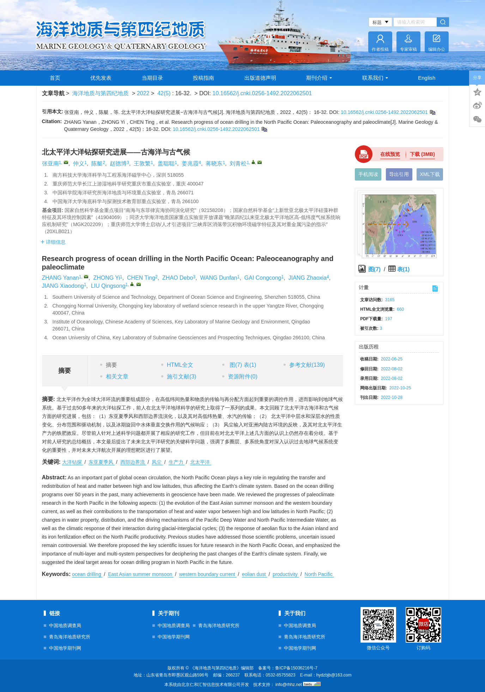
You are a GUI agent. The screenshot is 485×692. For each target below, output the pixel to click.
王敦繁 (142, 163)
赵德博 (118, 163)
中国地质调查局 (65, 625)
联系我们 (375, 78)
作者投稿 (380, 49)
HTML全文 (177, 365)
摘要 (108, 365)
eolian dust (254, 574)
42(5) (164, 93)
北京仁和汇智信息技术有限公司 (211, 684)
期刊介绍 (319, 78)
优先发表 (100, 78)
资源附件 (239, 377)
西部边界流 (133, 462)
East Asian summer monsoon (141, 574)
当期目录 (152, 78)
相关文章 (114, 377)
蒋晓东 (214, 163)
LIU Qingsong (108, 286)
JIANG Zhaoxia (308, 278)
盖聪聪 (166, 163)
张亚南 (50, 163)
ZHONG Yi (106, 278)
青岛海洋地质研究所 (69, 636)
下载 (422, 154)
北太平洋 (200, 462)
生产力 (177, 462)
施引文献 (178, 377)
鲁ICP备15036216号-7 (296, 668)
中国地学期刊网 (65, 648)
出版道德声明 (260, 78)
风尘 (157, 462)
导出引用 (399, 174)
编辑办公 (436, 49)
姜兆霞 (190, 163)
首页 (55, 78)
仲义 (78, 163)
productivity (286, 574)
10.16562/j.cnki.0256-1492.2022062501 (262, 93)
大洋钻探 (72, 462)
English (426, 78)
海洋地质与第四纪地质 (100, 93)
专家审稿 (408, 49)
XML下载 (430, 174)
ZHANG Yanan (60, 278)
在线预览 (390, 154)
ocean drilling (87, 574)
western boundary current (208, 574)
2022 (143, 93)
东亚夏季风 (102, 462)
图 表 (239, 365)
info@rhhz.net (288, 684)
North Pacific (319, 574)
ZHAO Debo (177, 278)
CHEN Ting (141, 278)
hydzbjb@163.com (334, 675)
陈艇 (97, 163)
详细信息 (53, 242)
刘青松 (238, 163)
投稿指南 (203, 78)
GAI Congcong (262, 278)
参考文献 (304, 365)
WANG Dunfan (218, 278)
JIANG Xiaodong (63, 286)
